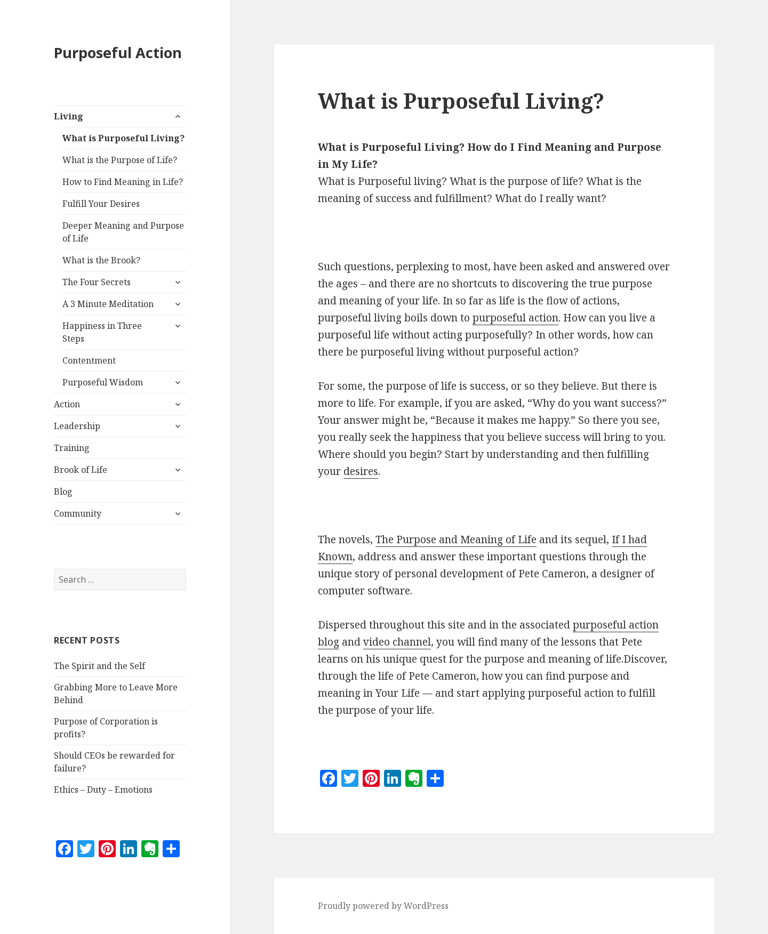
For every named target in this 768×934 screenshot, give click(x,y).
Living (68, 116)
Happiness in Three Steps (102, 332)
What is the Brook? (101, 260)
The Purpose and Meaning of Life (456, 539)
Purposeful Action (118, 52)
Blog (63, 491)
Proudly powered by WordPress (383, 906)
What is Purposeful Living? (123, 138)
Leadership (77, 426)
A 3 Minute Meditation (108, 304)
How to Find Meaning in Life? (122, 182)
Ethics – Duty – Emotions (103, 789)
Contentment (89, 360)
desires (360, 471)
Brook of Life (80, 470)
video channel (397, 642)
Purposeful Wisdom (102, 382)
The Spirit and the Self (99, 666)
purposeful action (515, 318)
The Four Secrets (96, 282)
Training (72, 448)
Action (67, 404)
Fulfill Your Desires (101, 204)
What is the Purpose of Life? (119, 160)
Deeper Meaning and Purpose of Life (123, 232)
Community (77, 513)
